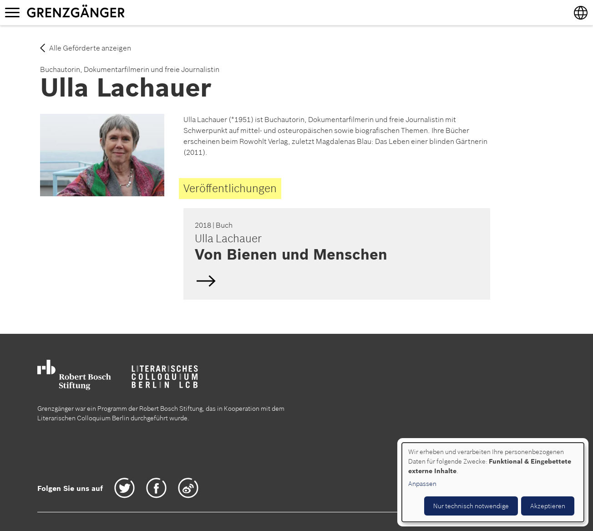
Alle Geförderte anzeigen (90, 47)
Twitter (124, 488)
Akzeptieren (547, 506)
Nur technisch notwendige (471, 506)
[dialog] (493, 482)
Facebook (156, 488)
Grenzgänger (104, 12)
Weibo (188, 488)
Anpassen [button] (422, 484)
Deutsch (335, 253)
